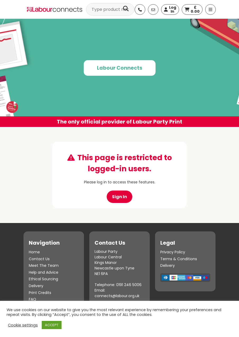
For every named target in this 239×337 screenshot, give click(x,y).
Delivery (36, 285)
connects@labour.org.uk (117, 295)
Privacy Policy (172, 252)
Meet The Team (44, 265)
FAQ (32, 299)
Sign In (119, 197)
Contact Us (39, 259)
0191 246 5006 (129, 284)
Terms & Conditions (178, 259)
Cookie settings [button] (23, 325)
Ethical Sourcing (43, 279)
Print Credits (40, 292)
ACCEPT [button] (51, 324)
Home (34, 252)
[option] (119, 73)
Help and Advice (43, 272)
